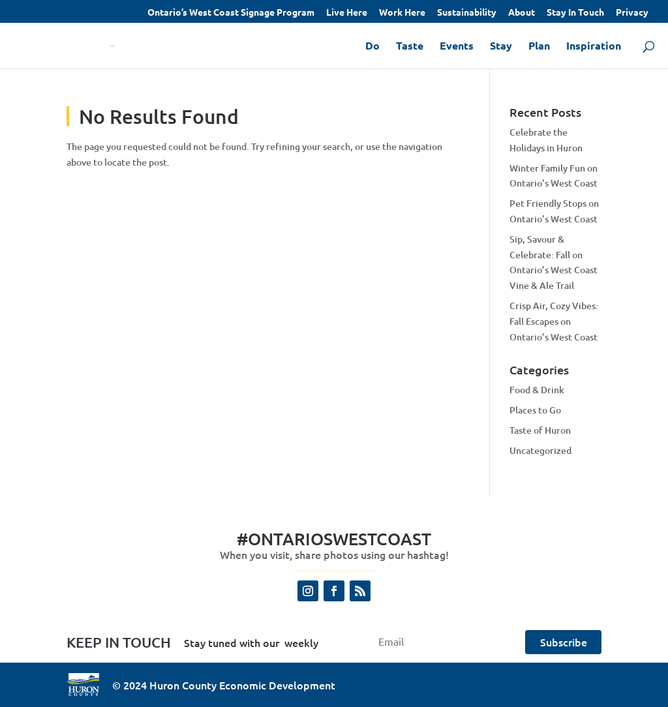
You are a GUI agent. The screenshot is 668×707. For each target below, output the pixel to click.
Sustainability (466, 12)
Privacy (632, 12)
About (521, 12)
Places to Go (535, 410)
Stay (501, 46)
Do (372, 46)
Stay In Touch (575, 12)
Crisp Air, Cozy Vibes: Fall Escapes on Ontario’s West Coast (553, 321)
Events (457, 46)
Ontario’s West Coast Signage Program (230, 12)
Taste (409, 46)
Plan (539, 46)
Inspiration (593, 46)
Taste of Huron (540, 430)
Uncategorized (540, 450)
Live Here (346, 12)
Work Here (402, 12)
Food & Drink (536, 390)
